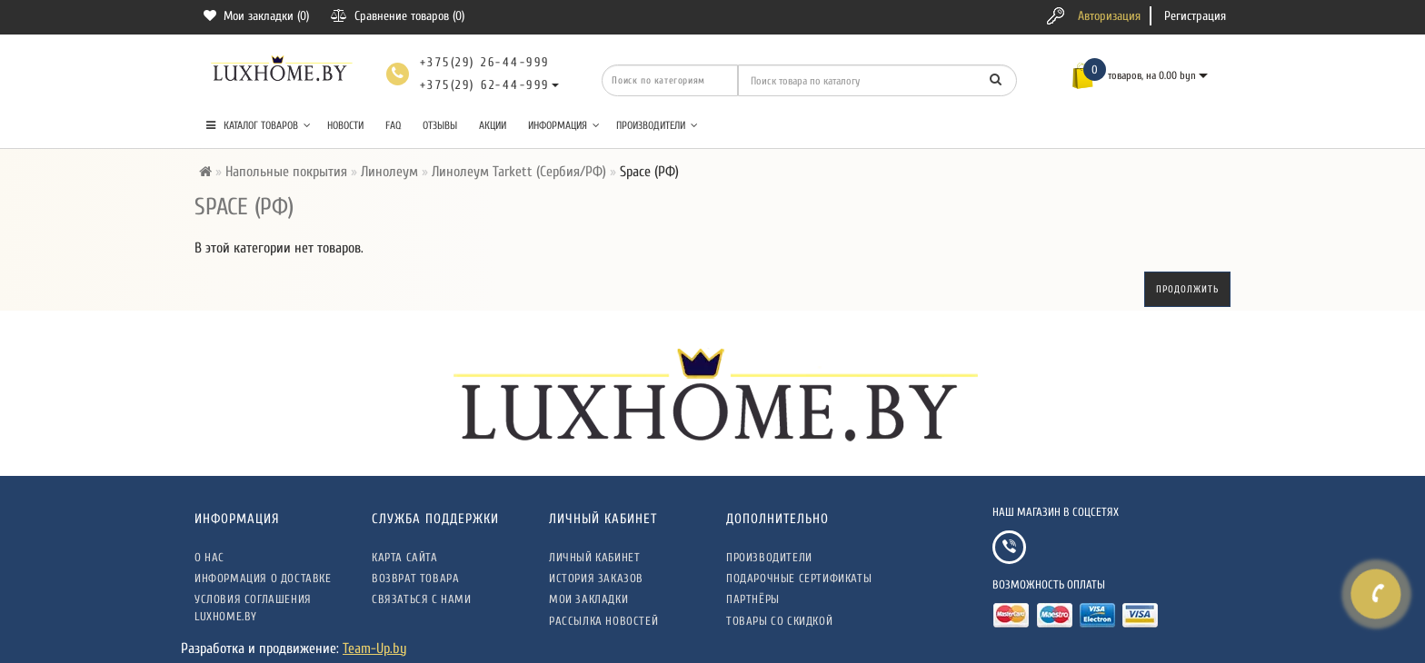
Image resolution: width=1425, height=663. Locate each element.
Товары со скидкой (779, 621)
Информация (564, 125)
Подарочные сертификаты (799, 578)
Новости (345, 125)
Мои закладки (588, 599)
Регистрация (1195, 16)
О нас (209, 557)
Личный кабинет (594, 557)
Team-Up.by (375, 648)
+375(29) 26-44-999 (485, 62)
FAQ (393, 125)
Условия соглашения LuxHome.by (253, 607)
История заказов (596, 578)
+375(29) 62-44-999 (485, 85)
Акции (492, 125)
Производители (657, 125)
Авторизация (1109, 16)
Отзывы (440, 125)
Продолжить (1187, 289)
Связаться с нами (422, 599)
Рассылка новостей (603, 621)
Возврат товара (415, 578)
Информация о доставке (263, 578)
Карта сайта (405, 557)
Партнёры (753, 599)
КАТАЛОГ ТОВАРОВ (258, 125)
